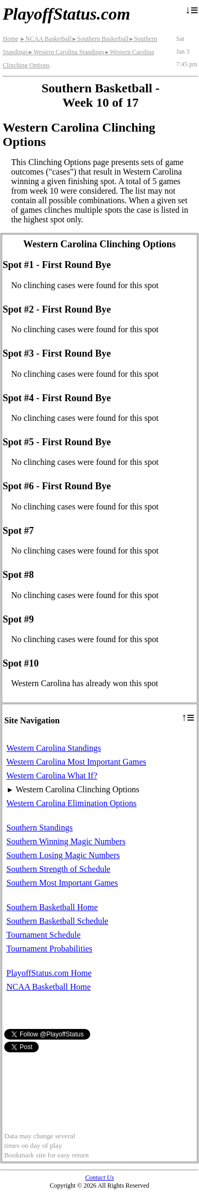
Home (10, 38)
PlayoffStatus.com (66, 13)
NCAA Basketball (45, 38)
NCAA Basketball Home (48, 986)
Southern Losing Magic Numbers (63, 855)
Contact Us (99, 1177)
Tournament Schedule (43, 934)
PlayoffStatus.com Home (49, 972)
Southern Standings (39, 827)
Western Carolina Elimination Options (71, 803)
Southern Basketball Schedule (57, 920)
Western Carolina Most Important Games (76, 761)
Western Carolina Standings (66, 52)
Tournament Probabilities (49, 948)
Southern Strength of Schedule (58, 868)
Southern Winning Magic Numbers (65, 841)
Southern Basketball (100, 38)
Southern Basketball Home (52, 907)
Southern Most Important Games (62, 882)
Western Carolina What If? (51, 775)
